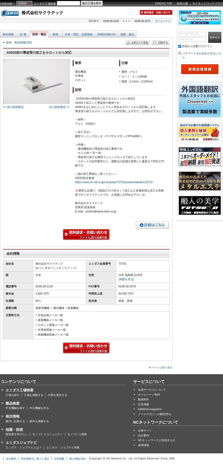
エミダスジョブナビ (21, 443)
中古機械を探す (15, 408)
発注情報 (13, 416)
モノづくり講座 (77, 434)
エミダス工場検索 (45, 3)
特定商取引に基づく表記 (35, 458)
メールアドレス (189, 34)
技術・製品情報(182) (19, 42)
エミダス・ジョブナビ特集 (63, 447)
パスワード (186, 39)
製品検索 (13, 403)
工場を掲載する (33, 395)
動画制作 (143, 399)
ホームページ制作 (149, 394)
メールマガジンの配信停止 (154, 414)
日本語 (22, 3)
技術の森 (182, 3)
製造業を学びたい (17, 434)
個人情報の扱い (78, 458)
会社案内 (143, 435)
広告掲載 (143, 404)
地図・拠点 (127, 34)
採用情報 (143, 445)
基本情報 (8, 34)
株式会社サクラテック (42, 12)
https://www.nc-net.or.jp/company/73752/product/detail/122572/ (114, 182)
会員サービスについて (152, 389)
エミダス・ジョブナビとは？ (24, 447)
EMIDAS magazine (149, 409)
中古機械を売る (39, 408)
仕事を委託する (57, 395)
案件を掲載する (39, 421)
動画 (55, 34)
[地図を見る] (126, 279)
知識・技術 (14, 430)
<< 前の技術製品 (13, 107)
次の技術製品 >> (59, 107)
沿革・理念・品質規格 (79, 34)
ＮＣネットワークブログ (207, 3)
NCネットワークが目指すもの (156, 440)
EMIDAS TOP (163, 3)
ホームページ (163, 20)
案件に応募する (15, 421)
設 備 (23, 34)
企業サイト (145, 430)
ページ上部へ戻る (162, 367)
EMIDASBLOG (106, 34)
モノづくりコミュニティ (47, 434)
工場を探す (13, 395)
